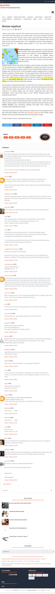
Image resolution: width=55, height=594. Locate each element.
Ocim (5, 304)
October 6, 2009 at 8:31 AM (10, 413)
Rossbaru (6, 336)
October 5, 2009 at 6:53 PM (10, 356)
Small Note (5, 5)
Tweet (7, 125)
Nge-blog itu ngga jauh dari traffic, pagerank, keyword (20, 503)
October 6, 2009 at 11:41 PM (11, 445)
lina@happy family (9, 193)
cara (34, 575)
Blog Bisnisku (7, 349)
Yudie (5, 229)
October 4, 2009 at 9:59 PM (10, 203)
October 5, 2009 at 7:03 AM (10, 288)
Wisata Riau (7, 408)
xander (6, 383)
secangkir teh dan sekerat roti (11, 249)
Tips (30, 575)
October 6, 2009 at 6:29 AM (10, 390)
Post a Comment (7, 484)
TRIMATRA (6, 360)
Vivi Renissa (7, 449)
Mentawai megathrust (33, 112)
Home (3, 586)
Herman (6, 176)
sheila (5, 370)
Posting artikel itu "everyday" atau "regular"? (18, 536)
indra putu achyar (8, 264)
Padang (37, 43)
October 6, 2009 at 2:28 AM (10, 379)
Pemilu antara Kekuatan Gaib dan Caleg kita (18, 519)
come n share (7, 292)
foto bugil (45, 575)
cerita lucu (39, 575)
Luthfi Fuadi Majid (8, 477)
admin (5, 134)
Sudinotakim (7, 207)
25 (17, 29)
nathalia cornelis (8, 275)
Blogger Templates (32, 590)
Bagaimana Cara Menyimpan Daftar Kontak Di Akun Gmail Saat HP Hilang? (24, 559)
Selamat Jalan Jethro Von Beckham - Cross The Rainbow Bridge (21, 561)
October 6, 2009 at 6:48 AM (10, 404)
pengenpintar (7, 323)
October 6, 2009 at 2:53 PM (10, 434)
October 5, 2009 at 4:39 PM (10, 309)
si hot (5, 427)
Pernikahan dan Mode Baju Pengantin (16, 511)
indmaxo (6, 395)
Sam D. (6, 438)
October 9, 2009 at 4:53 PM (10, 480)
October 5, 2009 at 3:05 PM (10, 300)
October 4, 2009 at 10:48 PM (11, 225)
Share (17, 125)
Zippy (5, 216)
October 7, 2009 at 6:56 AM (10, 457)
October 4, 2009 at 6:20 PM (10, 172)
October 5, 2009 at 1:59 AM (10, 271)
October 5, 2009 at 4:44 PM (10, 318)
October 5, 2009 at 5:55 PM (10, 332)
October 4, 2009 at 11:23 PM (11, 260)
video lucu (31, 578)
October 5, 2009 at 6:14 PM (10, 345)
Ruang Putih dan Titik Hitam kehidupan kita (18, 528)
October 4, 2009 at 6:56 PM (10, 189)
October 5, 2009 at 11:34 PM (11, 366)
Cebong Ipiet (7, 151)
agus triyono (7, 461)
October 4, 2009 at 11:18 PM (11, 245)
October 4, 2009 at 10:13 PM (11, 212)
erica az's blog (8, 313)
